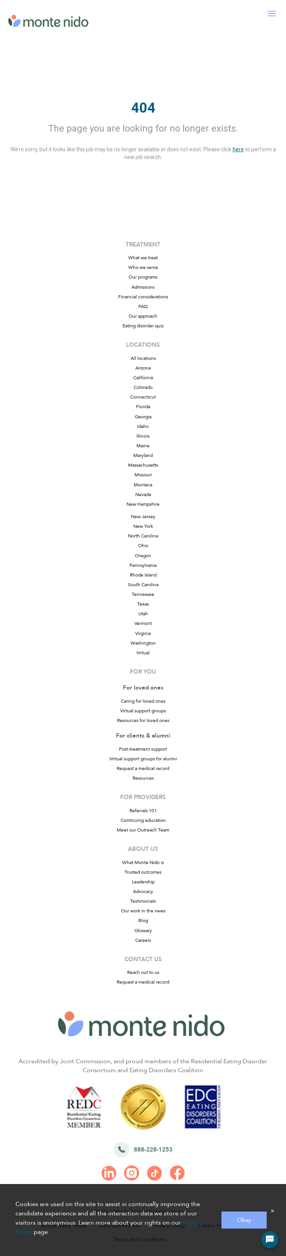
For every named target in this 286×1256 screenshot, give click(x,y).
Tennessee (143, 594)
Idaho (143, 426)
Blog (143, 920)
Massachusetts (143, 465)
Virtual (143, 653)
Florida (143, 407)
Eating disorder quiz (143, 326)
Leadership (143, 882)
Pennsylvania (143, 565)
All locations (143, 358)
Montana (143, 485)
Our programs (143, 277)
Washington (143, 643)
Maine (143, 446)
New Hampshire (143, 504)
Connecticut (143, 397)
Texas (143, 604)
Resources (143, 778)
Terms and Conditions (139, 1239)
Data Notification (119, 1225)
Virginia (143, 633)
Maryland (143, 455)
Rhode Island (143, 575)
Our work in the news (143, 911)
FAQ (143, 306)
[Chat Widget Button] (269, 1239)
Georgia (143, 417)
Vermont (143, 623)
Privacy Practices (218, 1225)
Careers (143, 940)
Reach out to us (143, 972)
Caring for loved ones (143, 701)
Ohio (143, 545)
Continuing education (143, 820)
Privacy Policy (169, 1225)
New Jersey (143, 516)
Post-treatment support (143, 749)
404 (143, 108)
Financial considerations (143, 297)
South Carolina (143, 585)
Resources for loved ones (143, 720)
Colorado (143, 387)
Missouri (143, 475)
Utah (143, 614)
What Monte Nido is (143, 862)
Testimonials (143, 901)
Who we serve (143, 267)
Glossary (143, 930)
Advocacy (143, 891)
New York (143, 526)
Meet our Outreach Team (143, 830)
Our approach (143, 316)
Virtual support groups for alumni (143, 759)
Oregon (143, 556)
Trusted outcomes (143, 872)
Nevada (143, 494)
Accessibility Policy (64, 1225)
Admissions (143, 287)
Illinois (143, 436)
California (143, 378)
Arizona (143, 368)
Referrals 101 (143, 811)
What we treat (143, 258)
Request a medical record (143, 768)
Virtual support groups (143, 711)
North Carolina (143, 536)
